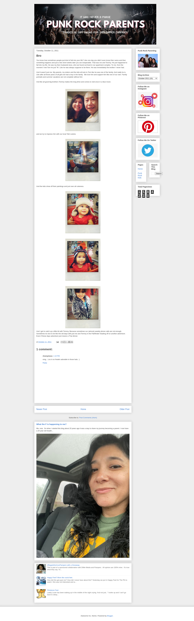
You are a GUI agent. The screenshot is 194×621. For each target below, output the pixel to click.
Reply (45, 363)
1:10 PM (56, 356)
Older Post (124, 409)
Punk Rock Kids (140, 175)
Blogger (110, 616)
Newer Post (41, 409)
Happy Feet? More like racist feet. (60, 578)
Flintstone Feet (52, 590)
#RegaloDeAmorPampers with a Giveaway (63, 565)
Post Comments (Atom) (88, 418)
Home (83, 409)
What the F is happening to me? (51, 424)
